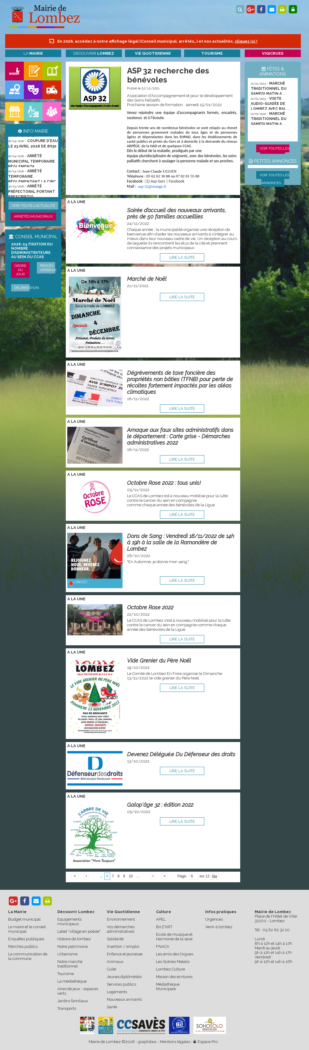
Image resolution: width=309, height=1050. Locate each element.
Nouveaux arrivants (124, 999)
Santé (112, 1007)
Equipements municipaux (69, 921)
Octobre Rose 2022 (150, 607)
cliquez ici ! (246, 41)
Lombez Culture (170, 969)
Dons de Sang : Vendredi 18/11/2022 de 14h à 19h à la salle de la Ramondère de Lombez (180, 542)
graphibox (147, 1041)
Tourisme (65, 973)
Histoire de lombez (74, 939)
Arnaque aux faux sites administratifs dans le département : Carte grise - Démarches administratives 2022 (180, 436)
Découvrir (93, 53)
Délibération (26, 288)
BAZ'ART (164, 927)
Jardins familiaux (72, 1001)
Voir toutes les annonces (274, 179)
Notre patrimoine (72, 946)
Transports (66, 1008)
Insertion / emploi (123, 946)
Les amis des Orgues (174, 954)
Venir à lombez (218, 927)
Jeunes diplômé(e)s (124, 976)
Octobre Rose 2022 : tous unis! (164, 483)
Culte (111, 969)
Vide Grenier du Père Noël (159, 660)
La (33, 53)
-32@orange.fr (152, 186)
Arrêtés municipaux (33, 216)
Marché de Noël (147, 279)
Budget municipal (24, 919)
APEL (161, 919)
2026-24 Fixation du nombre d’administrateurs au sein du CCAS (32, 250)
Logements (117, 992)
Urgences (214, 919)
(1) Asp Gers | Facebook (164, 181)
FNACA (162, 946)
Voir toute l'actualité (33, 205)
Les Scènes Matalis (173, 961)
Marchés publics (23, 946)
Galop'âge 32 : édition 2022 (160, 805)
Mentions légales (175, 1041)
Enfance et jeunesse (124, 954)
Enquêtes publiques (26, 939)
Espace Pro (205, 1041)
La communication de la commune (27, 956)
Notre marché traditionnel (69, 963)
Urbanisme (67, 954)
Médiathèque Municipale (168, 986)
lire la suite (182, 257)
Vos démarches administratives (121, 929)
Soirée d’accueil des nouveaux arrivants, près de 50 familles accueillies (176, 213)
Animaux (115, 961)
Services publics (121, 984)
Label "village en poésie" (78, 931)
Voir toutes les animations (274, 152)
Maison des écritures (174, 976)
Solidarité (115, 939)
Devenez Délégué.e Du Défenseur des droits (181, 754)
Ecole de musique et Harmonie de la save (174, 936)
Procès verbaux (48, 268)
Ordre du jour (20, 270)
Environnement (121, 919)
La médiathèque (72, 981)
